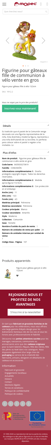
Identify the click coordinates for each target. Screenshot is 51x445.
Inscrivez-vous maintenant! (20, 108)
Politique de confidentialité (17, 391)
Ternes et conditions (14, 388)
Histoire (8, 379)
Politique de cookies (14, 394)
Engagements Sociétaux (15, 373)
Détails (7, 125)
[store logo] (25, 4)
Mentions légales (12, 385)
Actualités (9, 376)
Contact (8, 382)
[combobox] (25, 11)
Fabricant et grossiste (14, 370)
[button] (7, 40)
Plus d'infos (9, 152)
